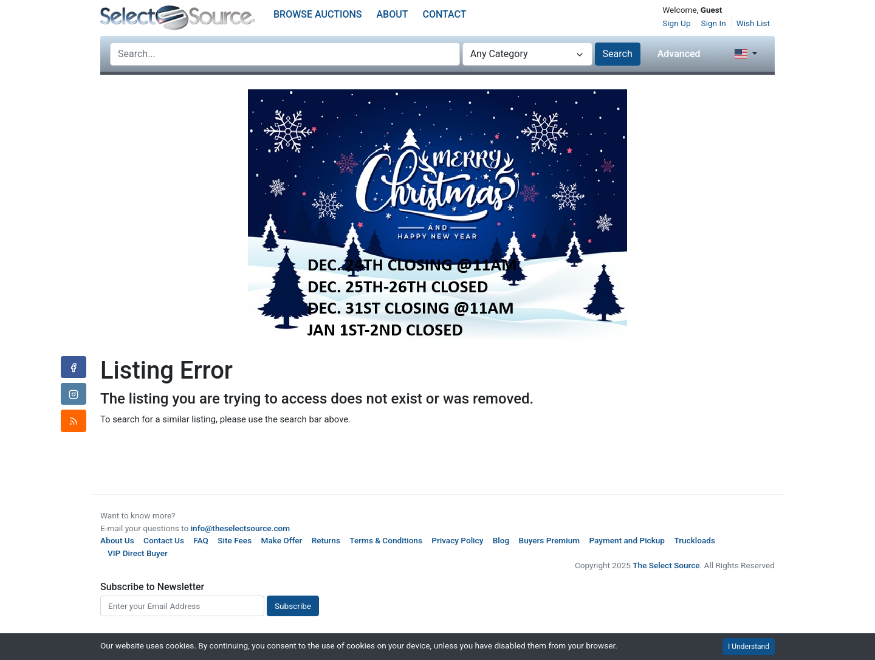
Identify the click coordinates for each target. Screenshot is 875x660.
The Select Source (666, 565)
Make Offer (282, 540)
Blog (501, 540)
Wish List (753, 23)
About (392, 14)
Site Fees (235, 540)
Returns (326, 540)
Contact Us (163, 540)
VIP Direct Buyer (138, 553)
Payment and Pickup (627, 540)
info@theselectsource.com (240, 528)
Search (618, 54)
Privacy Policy (457, 540)
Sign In (713, 23)
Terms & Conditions (385, 540)
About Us (117, 540)
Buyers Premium (549, 540)
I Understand (748, 646)
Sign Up (676, 23)
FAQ (200, 540)
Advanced (679, 54)
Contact (444, 14)
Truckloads (694, 540)
